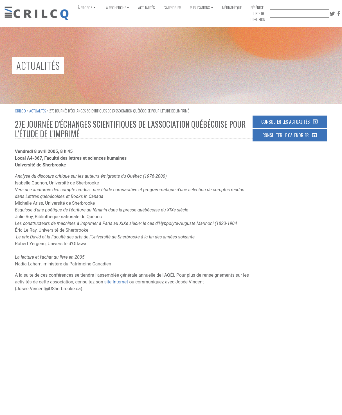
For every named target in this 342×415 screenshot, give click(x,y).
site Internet (116, 282)
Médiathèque (232, 7)
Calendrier (172, 7)
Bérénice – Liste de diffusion (258, 13)
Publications (200, 7)
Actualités (146, 7)
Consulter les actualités (289, 121)
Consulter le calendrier (290, 135)
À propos (85, 7)
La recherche (115, 7)
